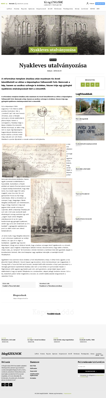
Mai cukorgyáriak (82, 119)
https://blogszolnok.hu (20, 298)
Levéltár (79, 192)
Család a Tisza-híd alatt (11, 286)
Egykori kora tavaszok (84, 219)
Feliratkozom (91, 371)
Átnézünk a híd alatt (83, 169)
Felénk (78, 117)
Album (53, 45)
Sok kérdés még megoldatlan (64, 340)
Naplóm (78, 142)
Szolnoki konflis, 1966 (87, 340)
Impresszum (67, 393)
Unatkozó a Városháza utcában (51, 286)
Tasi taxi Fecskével (82, 194)
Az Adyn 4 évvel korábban (36, 340)
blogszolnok (19, 295)
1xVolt (78, 217)
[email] (91, 366)
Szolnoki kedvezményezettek (86, 144)
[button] (13, 4)
